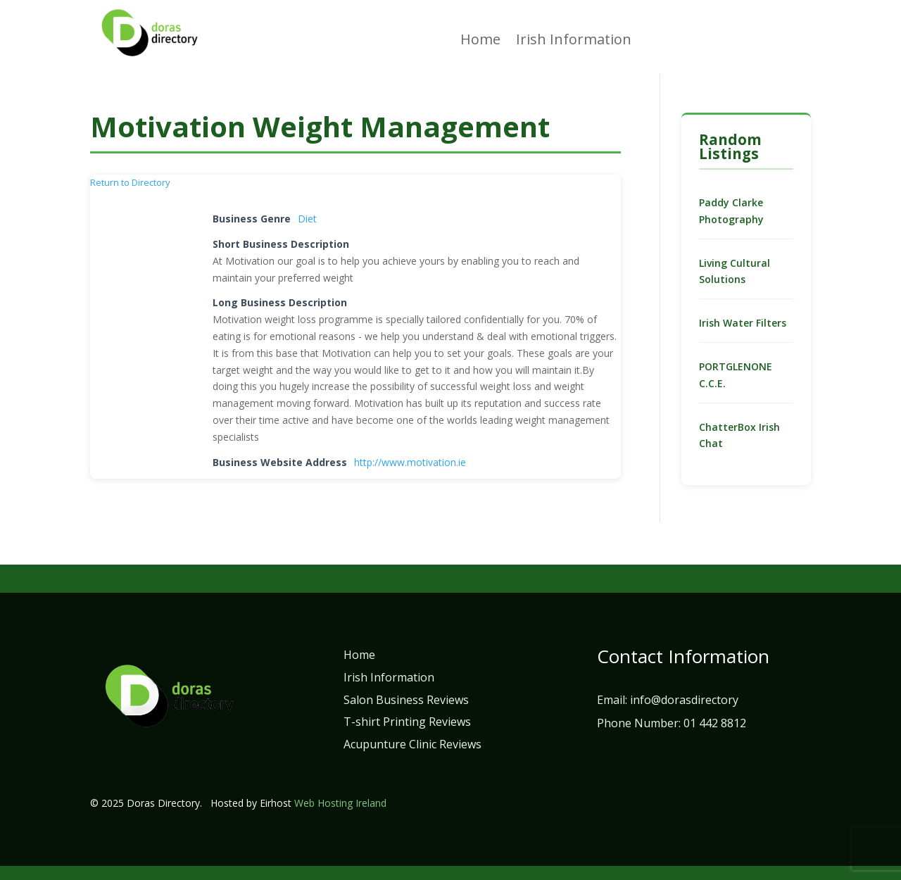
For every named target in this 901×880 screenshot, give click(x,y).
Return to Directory (130, 182)
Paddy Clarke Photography (731, 211)
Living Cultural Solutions (734, 271)
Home (480, 41)
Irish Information (573, 41)
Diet (307, 218)
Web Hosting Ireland (340, 803)
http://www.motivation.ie (410, 462)
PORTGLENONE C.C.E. (735, 375)
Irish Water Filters (742, 322)
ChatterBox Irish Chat (739, 435)
